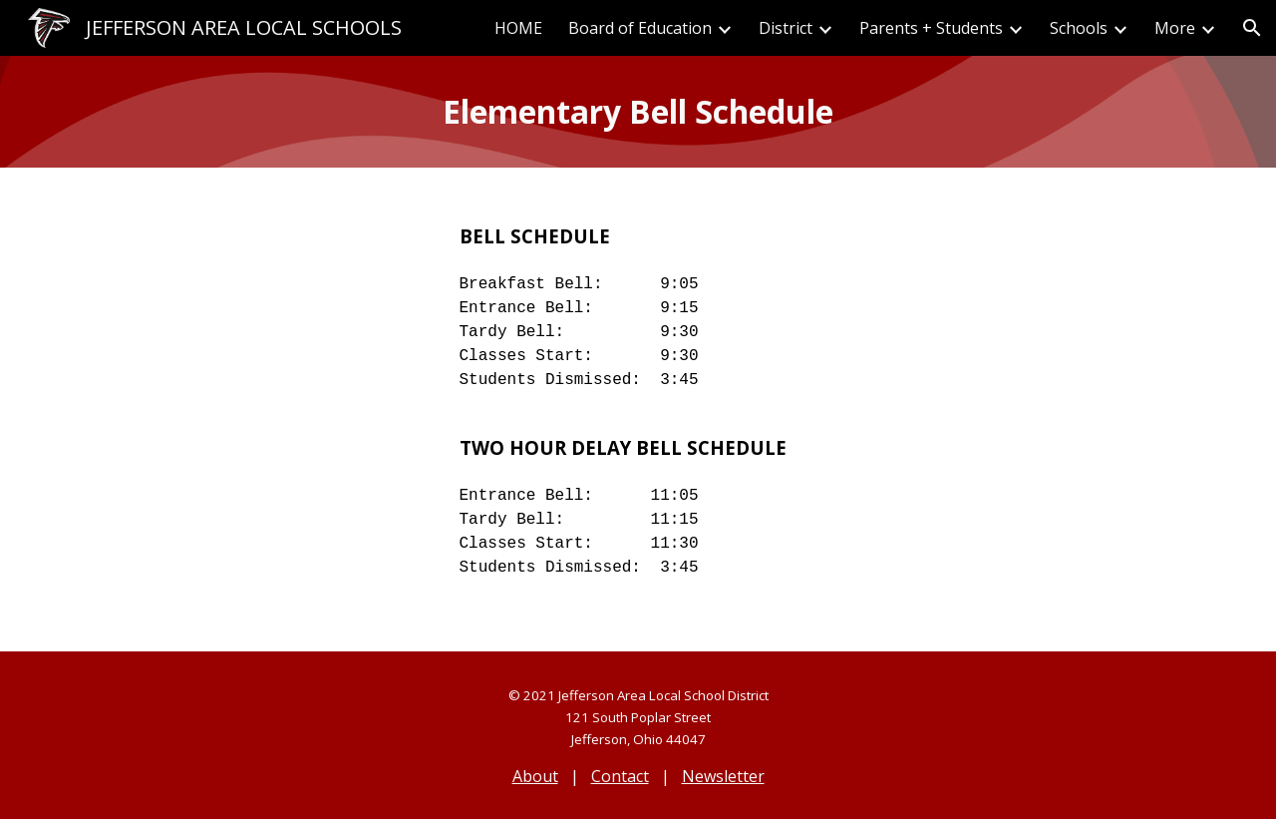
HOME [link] (518, 28)
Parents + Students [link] (931, 28)
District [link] (785, 28)
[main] (638, 112)
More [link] (1174, 28)
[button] (1252, 28)
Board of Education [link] (640, 28)
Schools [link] (1079, 28)
